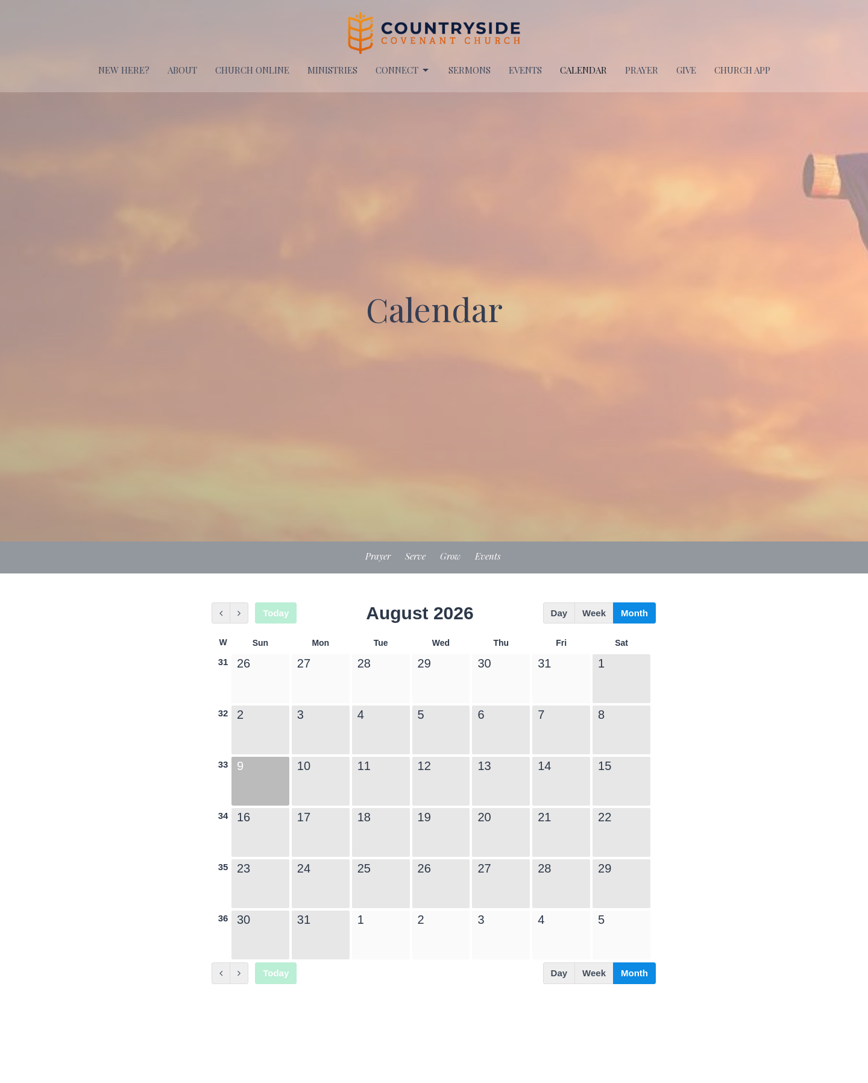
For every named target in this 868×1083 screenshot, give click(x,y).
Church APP (742, 70)
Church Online (252, 70)
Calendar (583, 70)
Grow (450, 556)
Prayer (378, 556)
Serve (415, 556)
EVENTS (525, 70)
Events (488, 556)
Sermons (469, 70)
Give (686, 70)
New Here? (123, 70)
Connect (403, 70)
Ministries (332, 70)
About (182, 70)
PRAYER (641, 70)
